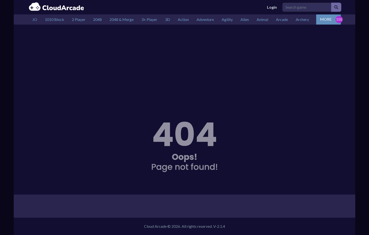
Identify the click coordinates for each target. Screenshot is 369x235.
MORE (326, 19)
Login (272, 7)
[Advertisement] (184, 65)
